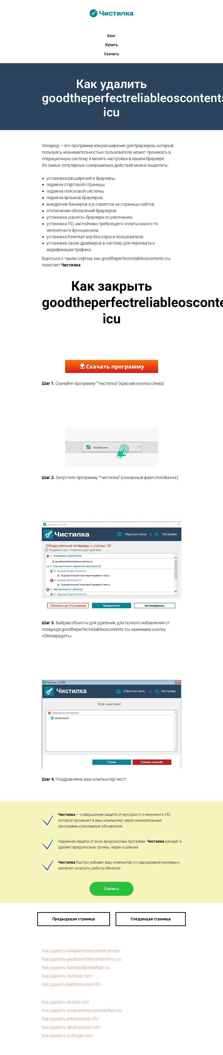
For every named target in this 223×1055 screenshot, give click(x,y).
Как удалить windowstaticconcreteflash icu (82, 1010)
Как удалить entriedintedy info (70, 1018)
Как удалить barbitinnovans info (71, 984)
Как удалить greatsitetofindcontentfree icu (81, 959)
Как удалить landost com (65, 1002)
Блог (111, 36)
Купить (111, 45)
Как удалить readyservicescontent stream (81, 950)
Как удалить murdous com (67, 975)
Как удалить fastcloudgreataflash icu (76, 967)
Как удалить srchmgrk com (67, 1035)
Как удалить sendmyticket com (71, 1027)
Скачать (111, 54)
